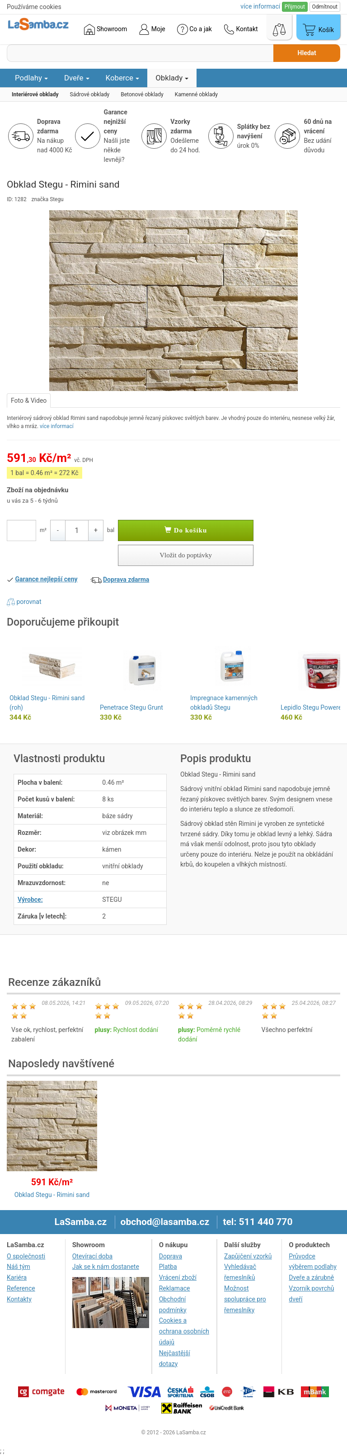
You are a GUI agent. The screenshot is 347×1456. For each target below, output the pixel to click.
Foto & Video (29, 400)
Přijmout (295, 7)
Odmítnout (325, 7)
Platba (168, 1266)
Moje (152, 29)
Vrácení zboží (178, 1277)
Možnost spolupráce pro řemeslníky (245, 1299)
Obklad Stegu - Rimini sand (51, 1194)
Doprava (170, 1256)
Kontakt (241, 29)
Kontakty (19, 1299)
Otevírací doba (92, 1256)
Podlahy (31, 77)
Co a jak (194, 29)
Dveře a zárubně (311, 1277)
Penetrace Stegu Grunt (131, 707)
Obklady (171, 77)
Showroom (105, 29)
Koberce (123, 77)
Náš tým (18, 1266)
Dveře (76, 77)
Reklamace (174, 1288)
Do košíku (185, 530)
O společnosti (26, 1256)
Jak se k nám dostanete (105, 1266)
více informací (57, 426)
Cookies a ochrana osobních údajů (184, 1331)
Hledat (307, 53)
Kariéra (17, 1277)
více (260, 6)
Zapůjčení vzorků (248, 1256)
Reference (21, 1288)
